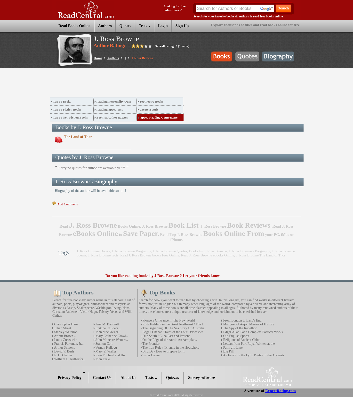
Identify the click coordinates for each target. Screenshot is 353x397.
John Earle (102, 359)
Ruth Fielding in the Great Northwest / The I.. (173, 324)
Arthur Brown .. (64, 336)
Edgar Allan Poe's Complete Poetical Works (252, 332)
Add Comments (68, 204)
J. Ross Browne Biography (131, 251)
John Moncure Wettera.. (111, 340)
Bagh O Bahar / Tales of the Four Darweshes (172, 332)
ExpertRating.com (280, 391)
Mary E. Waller (105, 351)
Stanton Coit (103, 343)
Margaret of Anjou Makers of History (248, 324)
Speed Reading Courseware (158, 117)
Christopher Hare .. (66, 324)
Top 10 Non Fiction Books (70, 117)
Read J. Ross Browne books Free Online (149, 255)
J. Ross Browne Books (93, 251)
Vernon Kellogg (106, 347)
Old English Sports (235, 336)
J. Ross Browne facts (103, 255)
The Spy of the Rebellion (239, 328)
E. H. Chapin (62, 355)
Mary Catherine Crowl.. (111, 336)
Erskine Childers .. (108, 328)
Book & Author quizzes (112, 117)
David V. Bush (63, 351)
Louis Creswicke (65, 340)
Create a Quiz (148, 109)
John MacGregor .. (108, 332)
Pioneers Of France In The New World (168, 320)
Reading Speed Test (109, 109)
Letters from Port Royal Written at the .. (249, 343)
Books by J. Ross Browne (208, 251)
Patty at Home (232, 347)
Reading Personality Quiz (113, 101)
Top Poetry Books (151, 101)
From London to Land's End (242, 320)
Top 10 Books (62, 101)
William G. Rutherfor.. (69, 359)
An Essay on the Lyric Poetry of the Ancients (253, 355)
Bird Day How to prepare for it (163, 351)
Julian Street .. (63, 328)
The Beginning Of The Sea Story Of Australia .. (174, 328)
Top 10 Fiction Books (67, 109)
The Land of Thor (78, 137)
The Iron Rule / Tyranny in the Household (170, 347)
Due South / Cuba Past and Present (166, 336)
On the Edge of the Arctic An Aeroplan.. (169, 340)
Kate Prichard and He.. (110, 355)
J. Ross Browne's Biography (249, 251)
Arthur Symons (64, 347)
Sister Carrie (151, 355)
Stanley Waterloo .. (66, 332)
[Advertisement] (138, 84)
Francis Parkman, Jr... (68, 343)
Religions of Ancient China (241, 340)
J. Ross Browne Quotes (170, 251)
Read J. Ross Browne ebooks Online (207, 255)
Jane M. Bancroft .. (108, 324)
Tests (144, 26)
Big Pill (228, 351)
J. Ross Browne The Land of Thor (260, 255)
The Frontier (151, 343)
